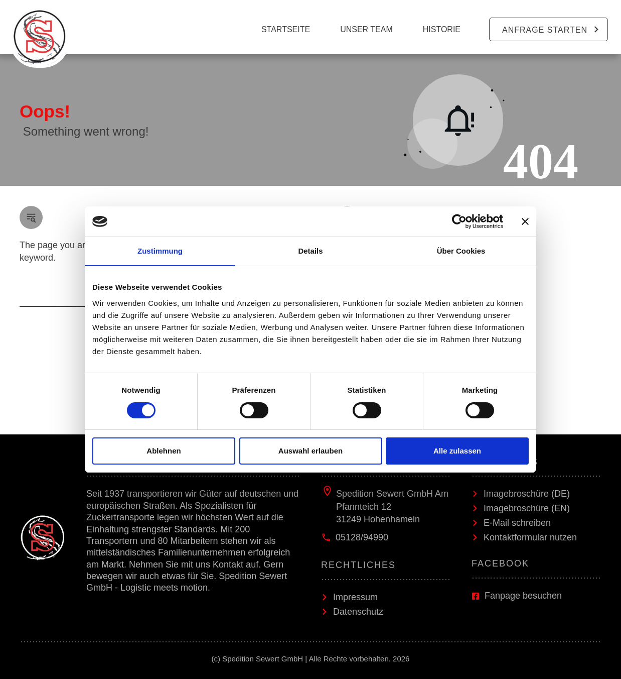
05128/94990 (362, 537)
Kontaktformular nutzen (530, 537)
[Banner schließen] (525, 221)
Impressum (355, 597)
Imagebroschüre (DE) (527, 494)
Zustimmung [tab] (160, 251)
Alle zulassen (457, 450)
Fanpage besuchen (523, 596)
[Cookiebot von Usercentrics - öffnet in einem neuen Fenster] (459, 221)
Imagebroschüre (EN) (527, 508)
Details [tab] (310, 251)
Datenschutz (358, 612)
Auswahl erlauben (310, 450)
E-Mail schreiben (517, 523)
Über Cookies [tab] (461, 251)
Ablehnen (163, 450)
